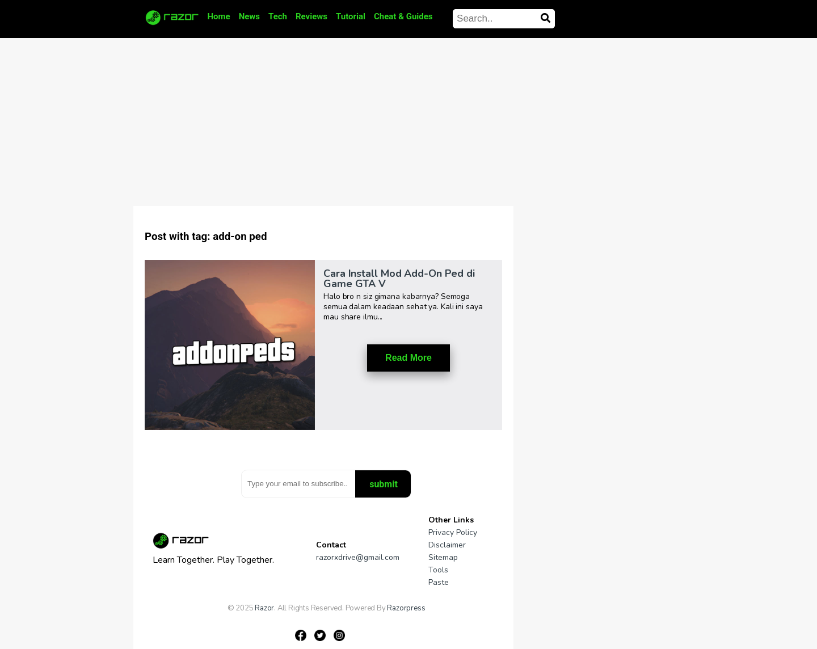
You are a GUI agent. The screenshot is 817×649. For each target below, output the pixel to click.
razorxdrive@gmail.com (357, 557)
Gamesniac (284, 616)
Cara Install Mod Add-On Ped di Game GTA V (399, 278)
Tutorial (350, 16)
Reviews (311, 16)
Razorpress (406, 608)
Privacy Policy (452, 532)
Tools (438, 569)
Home (219, 16)
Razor (264, 608)
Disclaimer (447, 545)
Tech (277, 16)
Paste (438, 582)
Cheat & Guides (403, 16)
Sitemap (443, 557)
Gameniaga (246, 616)
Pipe (311, 616)
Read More (408, 358)
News (249, 16)
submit (383, 484)
